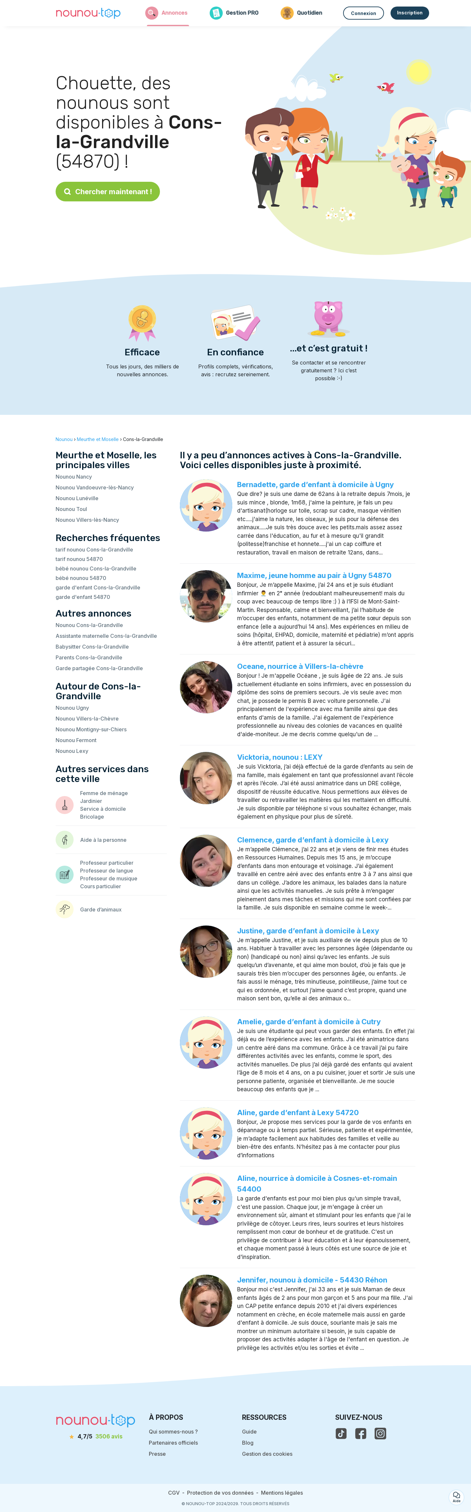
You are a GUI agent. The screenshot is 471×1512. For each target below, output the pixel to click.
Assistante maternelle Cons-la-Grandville (106, 636)
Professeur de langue (106, 870)
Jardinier (91, 801)
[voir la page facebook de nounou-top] (361, 1433)
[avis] (95, 1437)
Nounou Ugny (72, 708)
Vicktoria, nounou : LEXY (280, 757)
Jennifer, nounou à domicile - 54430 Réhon (312, 1280)
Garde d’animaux (101, 909)
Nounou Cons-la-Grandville (89, 625)
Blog (247, 1442)
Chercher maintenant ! (107, 191)
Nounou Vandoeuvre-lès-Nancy (95, 487)
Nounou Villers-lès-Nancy (87, 520)
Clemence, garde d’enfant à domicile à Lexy (313, 840)
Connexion (363, 13)
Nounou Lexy (72, 751)
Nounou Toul (71, 509)
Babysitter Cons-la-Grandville (92, 646)
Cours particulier (100, 886)
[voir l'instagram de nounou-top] (380, 1433)
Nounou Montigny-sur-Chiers (91, 729)
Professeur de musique (108, 878)
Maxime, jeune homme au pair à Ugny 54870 (314, 575)
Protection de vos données (220, 1492)
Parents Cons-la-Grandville (89, 657)
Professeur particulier (106, 862)
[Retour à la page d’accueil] (88, 13)
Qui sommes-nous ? (173, 1431)
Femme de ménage (104, 793)
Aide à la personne (103, 840)
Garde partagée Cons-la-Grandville (99, 668)
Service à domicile (103, 809)
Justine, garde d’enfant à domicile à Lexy (308, 930)
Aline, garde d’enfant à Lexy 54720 (298, 1112)
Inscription (410, 12)
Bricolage (92, 816)
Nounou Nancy (74, 476)
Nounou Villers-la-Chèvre (87, 718)
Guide (249, 1431)
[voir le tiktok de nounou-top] (341, 1433)
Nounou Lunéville (77, 498)
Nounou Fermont (76, 740)
